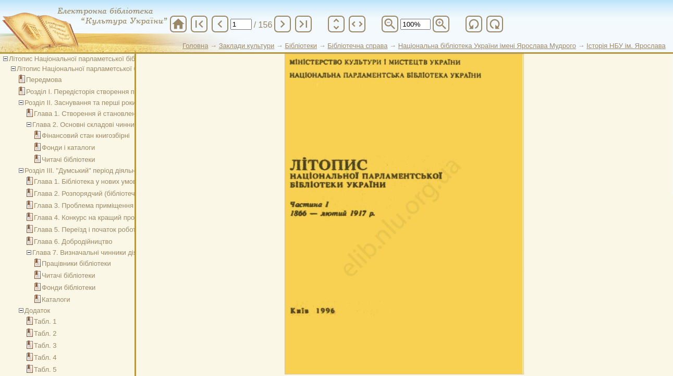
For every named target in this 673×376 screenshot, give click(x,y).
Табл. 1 (45, 321)
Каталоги (56, 299)
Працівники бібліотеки (76, 263)
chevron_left (220, 24)
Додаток (37, 310)
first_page (199, 24)
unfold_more (336, 24)
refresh (474, 24)
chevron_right (282, 24)
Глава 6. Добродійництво (73, 241)
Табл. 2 (45, 333)
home (178, 24)
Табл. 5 (45, 369)
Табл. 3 (45, 345)
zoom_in (441, 24)
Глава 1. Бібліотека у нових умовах (89, 181)
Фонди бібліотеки (68, 287)
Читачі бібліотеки (68, 159)
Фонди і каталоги (68, 147)
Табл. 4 (45, 357)
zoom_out (390, 24)
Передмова (44, 80)
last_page (303, 24)
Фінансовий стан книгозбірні (86, 135)
